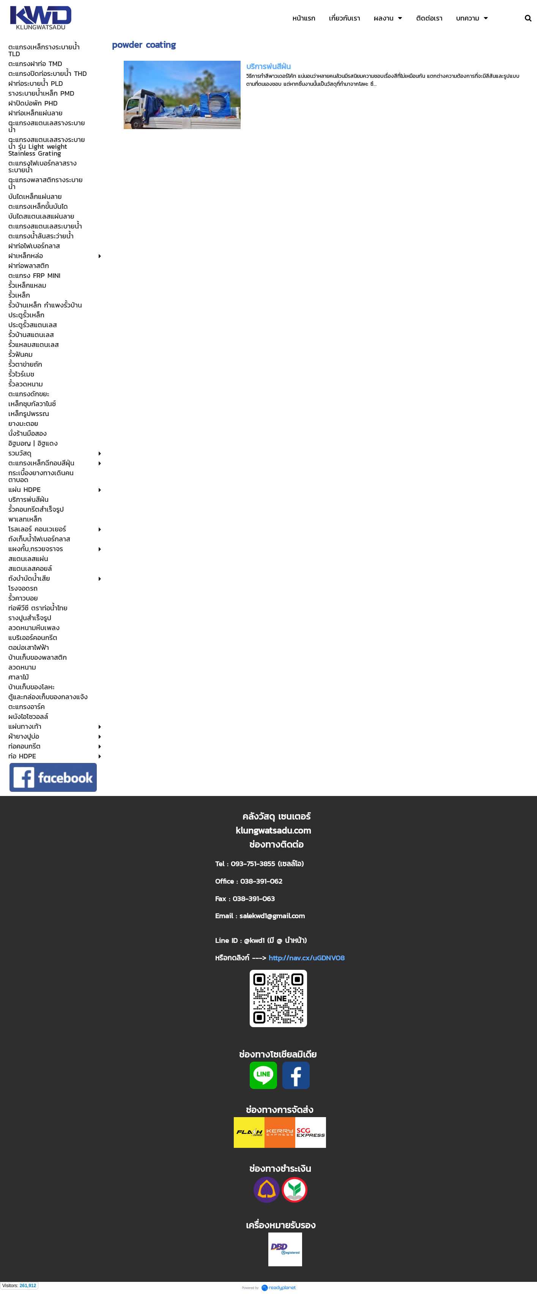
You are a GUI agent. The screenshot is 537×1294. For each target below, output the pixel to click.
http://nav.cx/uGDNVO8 (307, 957)
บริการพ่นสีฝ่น (268, 66)
